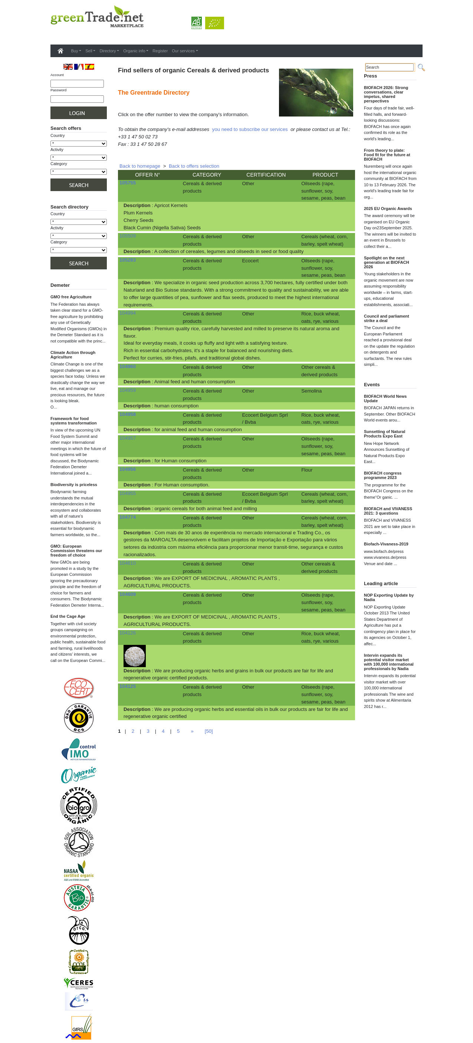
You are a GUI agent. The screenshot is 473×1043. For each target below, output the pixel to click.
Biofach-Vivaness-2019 (386, 544)
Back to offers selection (194, 166)
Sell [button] (88, 51)
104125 (127, 686)
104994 (127, 313)
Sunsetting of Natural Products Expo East (384, 433)
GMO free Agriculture (71, 297)
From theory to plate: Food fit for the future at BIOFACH (387, 154)
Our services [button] (183, 51)
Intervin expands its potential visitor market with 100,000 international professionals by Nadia (389, 662)
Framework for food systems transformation (73, 420)
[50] (209, 731)
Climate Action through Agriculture (72, 354)
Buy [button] (74, 51)
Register (160, 51)
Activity (56, 149)
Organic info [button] (134, 51)
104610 (127, 563)
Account (57, 75)
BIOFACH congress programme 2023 (382, 475)
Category (58, 163)
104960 (127, 366)
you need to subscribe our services (250, 129)
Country (57, 135)
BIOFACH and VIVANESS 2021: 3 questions (388, 510)
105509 (127, 236)
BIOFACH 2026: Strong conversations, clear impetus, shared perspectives (386, 94)
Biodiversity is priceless (73, 484)
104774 (127, 517)
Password (58, 90)
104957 (127, 438)
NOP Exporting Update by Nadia (389, 597)
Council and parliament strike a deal (386, 318)
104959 (127, 390)
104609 (127, 594)
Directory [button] (107, 51)
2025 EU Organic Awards (388, 208)
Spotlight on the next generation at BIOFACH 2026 (386, 262)
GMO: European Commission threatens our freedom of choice (76, 550)
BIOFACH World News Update (385, 398)
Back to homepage (139, 166)
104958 (127, 414)
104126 (127, 633)
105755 (127, 183)
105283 (127, 260)
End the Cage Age (67, 616)
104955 (127, 493)
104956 (127, 469)
